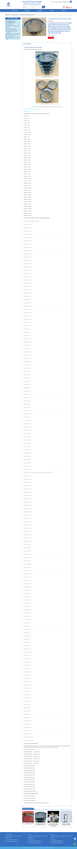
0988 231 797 (25, 4)
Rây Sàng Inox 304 (27, 111)
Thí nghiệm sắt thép (11, 35)
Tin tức (52, 10)
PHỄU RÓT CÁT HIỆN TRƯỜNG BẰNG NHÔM (66, 824)
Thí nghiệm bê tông (11, 20)
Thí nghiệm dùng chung (11, 29)
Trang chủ (14, 10)
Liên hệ (63, 10)
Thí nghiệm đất (10, 24)
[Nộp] (43, 7)
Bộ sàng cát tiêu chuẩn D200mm (29, 800)
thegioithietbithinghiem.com (13, 841)
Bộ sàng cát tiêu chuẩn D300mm (29, 797)
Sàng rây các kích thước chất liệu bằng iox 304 (32, 108)
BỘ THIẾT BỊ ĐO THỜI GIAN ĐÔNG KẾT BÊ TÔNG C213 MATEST (53, 824)
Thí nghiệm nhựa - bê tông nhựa (13, 34)
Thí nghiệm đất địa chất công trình (13, 26)
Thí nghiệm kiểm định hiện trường (12, 31)
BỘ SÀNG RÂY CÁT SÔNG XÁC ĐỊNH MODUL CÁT (41, 824)
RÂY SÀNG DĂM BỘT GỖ (28, 823)
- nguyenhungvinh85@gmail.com (34, 4)
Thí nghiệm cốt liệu (15, 14)
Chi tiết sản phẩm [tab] (26, 43)
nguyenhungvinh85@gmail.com (64, 1)
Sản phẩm (40, 10)
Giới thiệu (27, 10)
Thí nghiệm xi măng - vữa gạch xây (13, 38)
